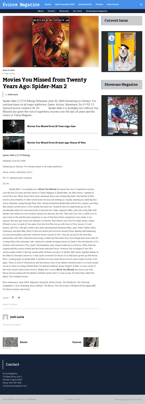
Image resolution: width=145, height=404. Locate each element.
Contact (51, 11)
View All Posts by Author (12, 325)
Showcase (64, 11)
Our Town (77, 11)
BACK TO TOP (72, 399)
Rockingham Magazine (96, 11)
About (40, 11)
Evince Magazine (21, 4)
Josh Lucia (13, 94)
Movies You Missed (10, 304)
